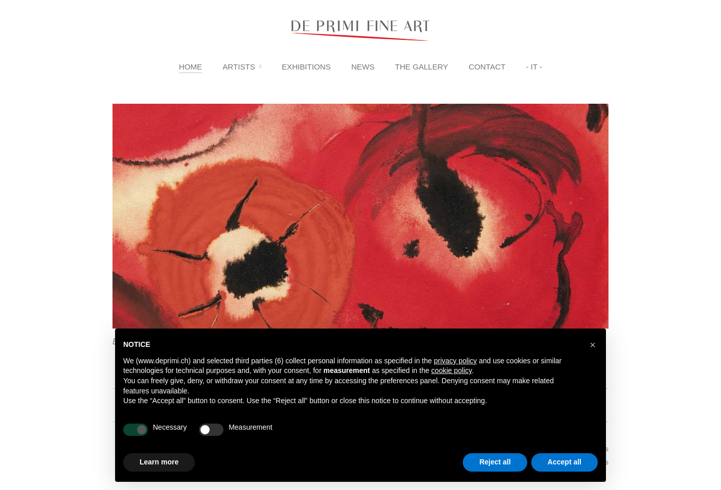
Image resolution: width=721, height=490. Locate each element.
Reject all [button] (494, 462)
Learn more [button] (159, 462)
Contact (487, 66)
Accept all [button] (564, 462)
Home (190, 66)
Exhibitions (306, 66)
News (362, 66)
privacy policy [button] (455, 361)
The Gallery (421, 66)
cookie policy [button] (451, 370)
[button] (592, 345)
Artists (238, 66)
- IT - (534, 66)
